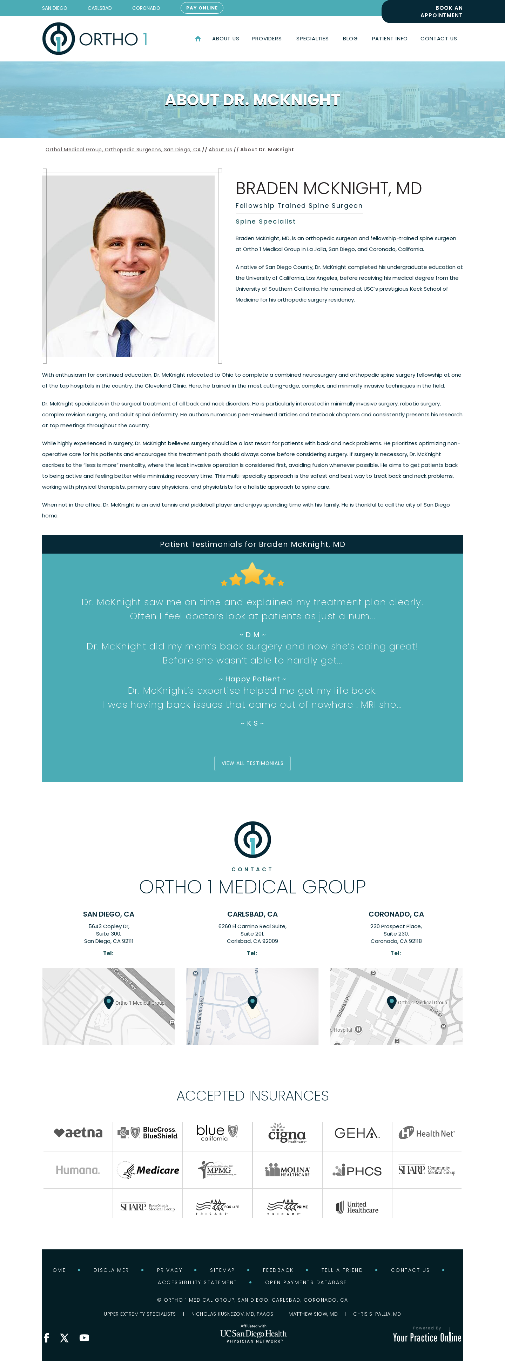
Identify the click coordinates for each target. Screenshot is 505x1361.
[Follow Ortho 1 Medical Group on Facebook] (46, 1338)
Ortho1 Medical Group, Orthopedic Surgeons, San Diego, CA (123, 149)
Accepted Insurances (252, 1095)
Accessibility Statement (197, 1282)
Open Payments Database (306, 1282)
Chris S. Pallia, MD (377, 1313)
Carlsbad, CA (252, 914)
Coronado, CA (396, 914)
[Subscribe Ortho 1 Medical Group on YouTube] (84, 1337)
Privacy (170, 1269)
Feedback (278, 1269)
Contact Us (410, 1269)
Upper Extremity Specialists (140, 1313)
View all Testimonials (253, 763)
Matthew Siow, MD (313, 1313)
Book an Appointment (441, 11)
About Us (221, 149)
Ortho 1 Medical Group (252, 881)
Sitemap (222, 1269)
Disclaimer (111, 1269)
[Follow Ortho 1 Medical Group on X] (64, 1337)
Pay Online (202, 8)
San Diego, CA (108, 914)
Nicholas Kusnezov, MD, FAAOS (232, 1313)
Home (198, 38)
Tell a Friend (343, 1269)
